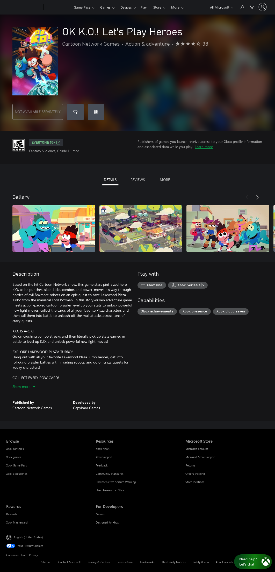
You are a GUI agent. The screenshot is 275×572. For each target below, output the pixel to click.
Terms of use (125, 562)
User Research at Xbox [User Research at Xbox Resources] (110, 490)
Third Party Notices (174, 562)
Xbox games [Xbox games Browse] (13, 457)
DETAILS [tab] (110, 179)
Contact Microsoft (69, 562)
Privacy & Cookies (99, 562)
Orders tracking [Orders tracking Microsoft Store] (195, 473)
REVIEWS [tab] (138, 179)
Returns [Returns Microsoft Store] (190, 465)
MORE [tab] (165, 179)
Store (157, 7)
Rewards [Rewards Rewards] (11, 514)
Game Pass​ (82, 7)
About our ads (224, 562)
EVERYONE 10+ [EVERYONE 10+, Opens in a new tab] (46, 143)
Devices (126, 7)
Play (144, 7)
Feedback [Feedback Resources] (101, 465)
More (175, 7)
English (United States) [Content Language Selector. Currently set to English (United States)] (28, 537)
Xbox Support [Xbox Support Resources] (104, 457)
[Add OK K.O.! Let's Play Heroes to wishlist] (75, 112)
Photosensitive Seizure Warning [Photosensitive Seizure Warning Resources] (116, 482)
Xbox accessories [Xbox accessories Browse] (16, 473)
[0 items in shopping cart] (252, 7)
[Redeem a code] (96, 112)
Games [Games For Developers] (100, 514)
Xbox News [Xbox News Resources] (103, 448)
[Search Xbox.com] (241, 6)
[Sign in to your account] (262, 7)
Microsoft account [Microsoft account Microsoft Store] (196, 448)
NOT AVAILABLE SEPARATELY (38, 111)
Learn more (204, 146)
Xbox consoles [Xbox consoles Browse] (15, 448)
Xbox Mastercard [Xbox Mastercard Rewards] (16, 522)
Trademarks (147, 562)
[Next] (257, 197)
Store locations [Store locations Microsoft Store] (194, 482)
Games (105, 7)
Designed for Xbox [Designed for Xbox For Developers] (107, 522)
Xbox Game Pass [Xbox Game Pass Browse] (16, 465)
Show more (23, 386)
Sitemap (46, 562)
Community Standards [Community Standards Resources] (110, 473)
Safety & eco (201, 562)
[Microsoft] (24, 7)
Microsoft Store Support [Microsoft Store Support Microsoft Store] (200, 457)
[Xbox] (58, 7)
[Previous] (247, 197)
